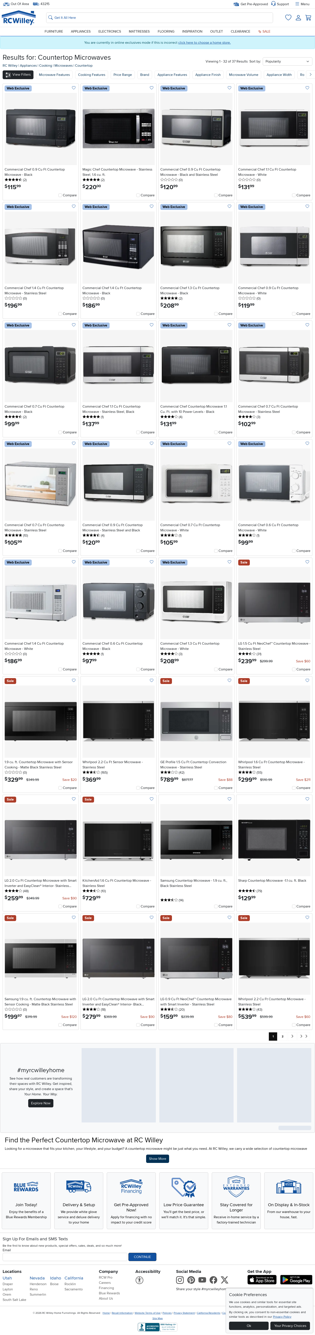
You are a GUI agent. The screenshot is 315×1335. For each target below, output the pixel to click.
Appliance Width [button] (279, 75)
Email (7, 1250)
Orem (7, 1294)
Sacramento (74, 1289)
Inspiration (192, 31)
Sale (264, 31)
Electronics (109, 31)
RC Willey (10, 65)
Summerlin (38, 1294)
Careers (105, 1283)
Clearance (240, 31)
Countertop (84, 65)
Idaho (55, 1278)
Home (106, 1313)
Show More (159, 1158)
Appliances (81, 31)
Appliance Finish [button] (208, 75)
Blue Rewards (109, 1293)
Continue (142, 1257)
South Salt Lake (14, 1300)
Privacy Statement (184, 1313)
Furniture (54, 31)
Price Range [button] (123, 75)
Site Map (157, 1318)
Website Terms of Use (148, 1313)
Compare (70, 195)
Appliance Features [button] (172, 75)
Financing (106, 1288)
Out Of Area (16, 4)
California (74, 1278)
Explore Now (41, 1103)
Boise (54, 1284)
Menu (302, 4)
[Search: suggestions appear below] (159, 18)
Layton (8, 1289)
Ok (249, 1326)
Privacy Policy (282, 1317)
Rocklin (70, 1284)
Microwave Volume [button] (243, 75)
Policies (167, 1313)
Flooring (166, 31)
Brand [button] (144, 75)
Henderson (38, 1284)
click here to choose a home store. (204, 42)
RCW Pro (105, 1277)
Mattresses (139, 31)
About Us (106, 1298)
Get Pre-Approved (251, 4)
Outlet (216, 31)
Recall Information (122, 1313)
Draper (8, 1284)
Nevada (37, 1278)
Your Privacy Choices (290, 1326)
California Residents (208, 1313)
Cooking (46, 65)
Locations (12, 1271)
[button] (18, 74)
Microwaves (64, 65)
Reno (34, 1289)
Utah (7, 1278)
